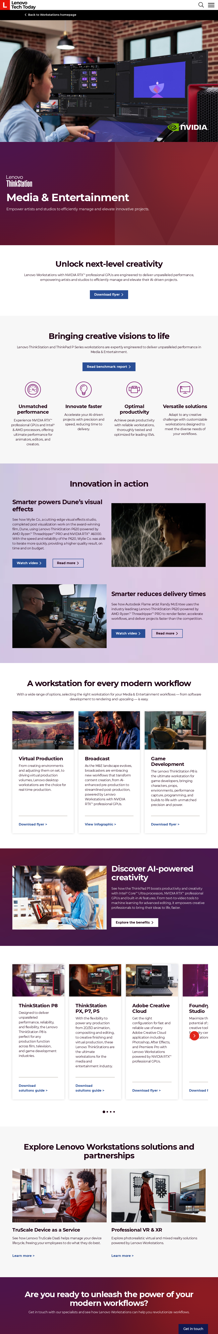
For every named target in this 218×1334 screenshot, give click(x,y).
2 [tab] (107, 1112)
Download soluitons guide (32, 1088)
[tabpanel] (38, 1031)
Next (194, 1035)
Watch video (27, 563)
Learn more (22, 1256)
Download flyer (107, 294)
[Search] (201, 5)
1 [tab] (103, 1112)
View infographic (99, 824)
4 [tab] (114, 1112)
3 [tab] (110, 1112)
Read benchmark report (107, 367)
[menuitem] (193, 1329)
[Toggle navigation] (211, 5)
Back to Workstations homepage (52, 15)
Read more (66, 563)
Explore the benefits (133, 922)
